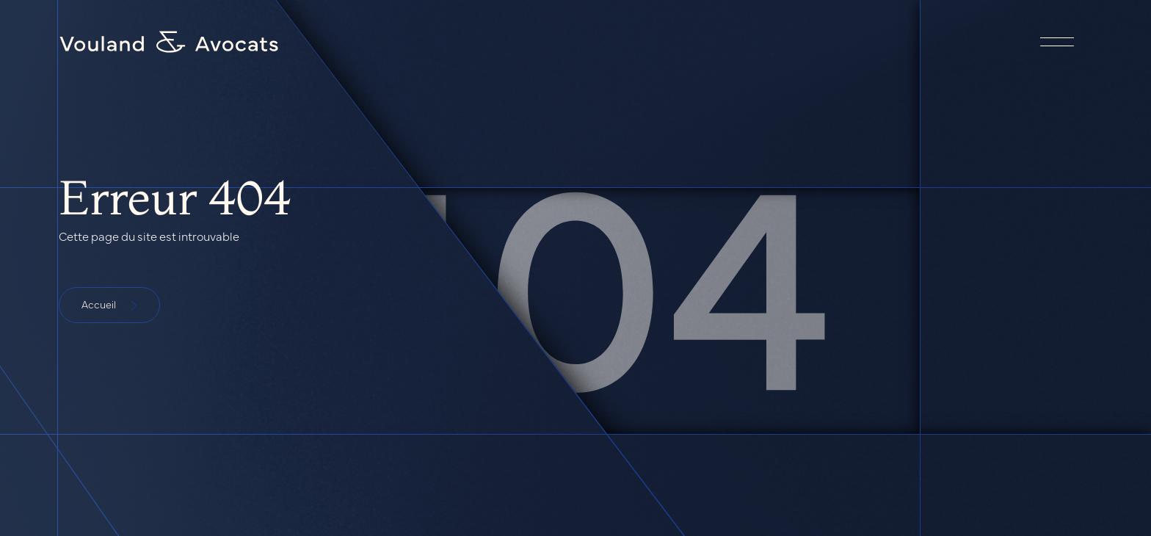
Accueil (109, 304)
